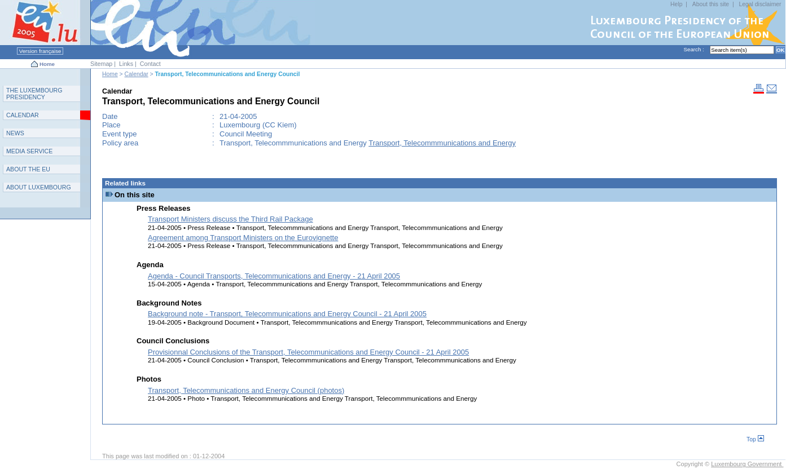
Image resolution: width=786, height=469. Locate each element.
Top (755, 439)
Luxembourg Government (747, 464)
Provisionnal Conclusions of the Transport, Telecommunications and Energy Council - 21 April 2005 (308, 352)
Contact (150, 63)
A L (38, 187)
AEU (28, 169)
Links (126, 63)
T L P (34, 93)
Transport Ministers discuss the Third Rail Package (230, 219)
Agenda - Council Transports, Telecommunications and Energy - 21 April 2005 (274, 276)
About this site (710, 4)
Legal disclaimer (760, 4)
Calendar (136, 74)
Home (47, 64)
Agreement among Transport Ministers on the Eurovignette (243, 237)
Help (676, 4)
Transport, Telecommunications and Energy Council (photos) (246, 390)
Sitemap (101, 63)
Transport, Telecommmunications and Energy (442, 143)
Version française (40, 51)
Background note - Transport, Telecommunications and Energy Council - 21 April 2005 (287, 313)
